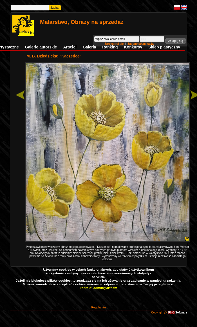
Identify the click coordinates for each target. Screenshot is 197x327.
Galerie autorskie (41, 47)
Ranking (110, 47)
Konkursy (133, 47)
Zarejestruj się (115, 43)
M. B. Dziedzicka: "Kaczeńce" (53, 56)
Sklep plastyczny (164, 47)
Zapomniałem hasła (140, 43)
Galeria (89, 47)
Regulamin (98, 307)
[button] (175, 41)
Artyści (69, 47)
